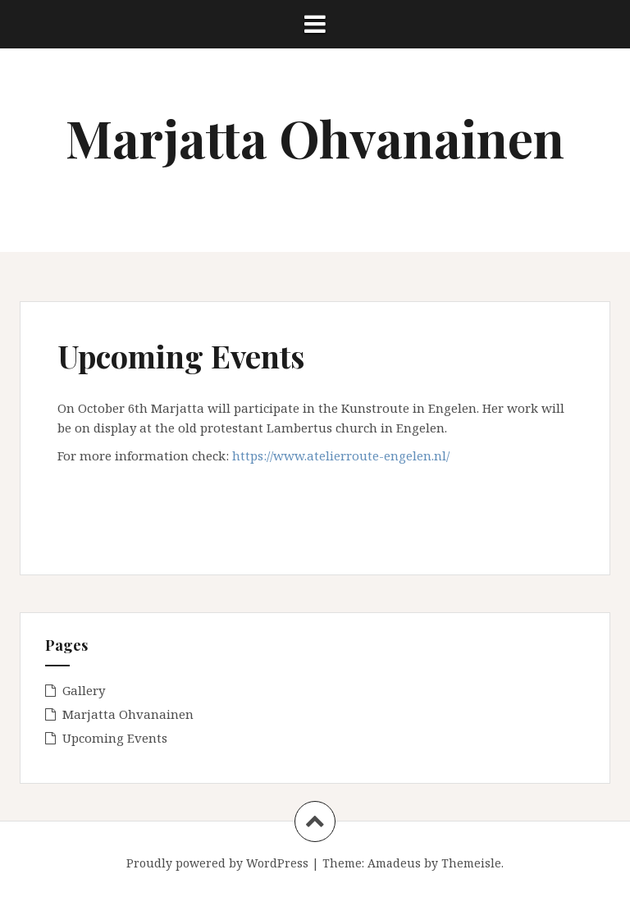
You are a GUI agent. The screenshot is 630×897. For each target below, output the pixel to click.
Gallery (83, 690)
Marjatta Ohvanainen (315, 137)
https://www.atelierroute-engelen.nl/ (341, 455)
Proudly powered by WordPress (217, 863)
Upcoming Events (114, 738)
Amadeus (394, 863)
